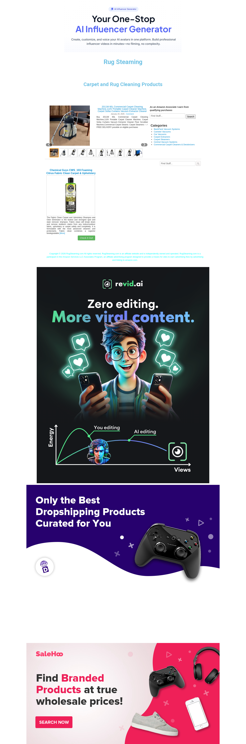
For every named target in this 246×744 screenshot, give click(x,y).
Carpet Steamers (162, 139)
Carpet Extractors (162, 137)
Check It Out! (86, 238)
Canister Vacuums (162, 131)
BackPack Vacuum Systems (167, 129)
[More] (62, 233)
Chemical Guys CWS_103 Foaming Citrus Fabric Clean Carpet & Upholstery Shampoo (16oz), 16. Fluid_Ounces (71, 173)
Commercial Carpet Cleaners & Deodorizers (174, 144)
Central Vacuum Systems (165, 142)
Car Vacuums (160, 134)
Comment (130, 114)
